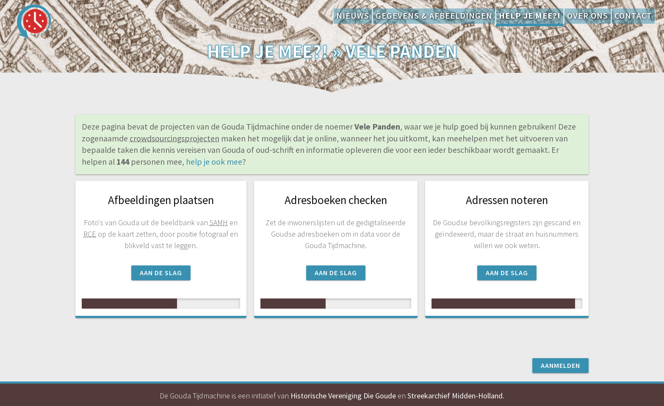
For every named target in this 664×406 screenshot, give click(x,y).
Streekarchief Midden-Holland (455, 395)
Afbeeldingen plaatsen (161, 200)
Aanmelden (560, 365)
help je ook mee (214, 162)
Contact (633, 16)
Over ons (587, 16)
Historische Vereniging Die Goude (343, 395)
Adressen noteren (507, 200)
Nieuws (352, 16)
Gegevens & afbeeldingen (434, 16)
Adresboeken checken (336, 200)
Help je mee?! (530, 16)
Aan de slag (161, 272)
